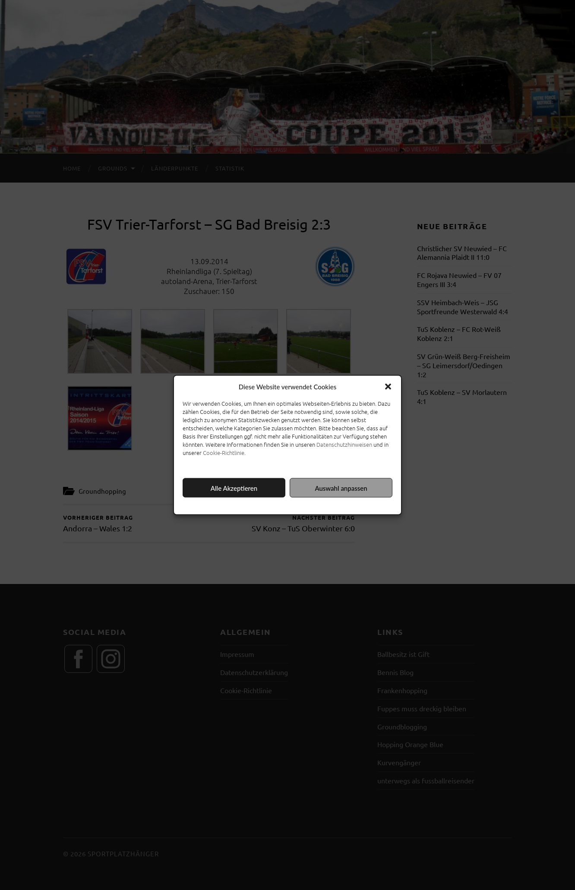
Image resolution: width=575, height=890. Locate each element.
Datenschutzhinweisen (344, 444)
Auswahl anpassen (341, 488)
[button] (388, 386)
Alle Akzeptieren (234, 488)
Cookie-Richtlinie (223, 452)
